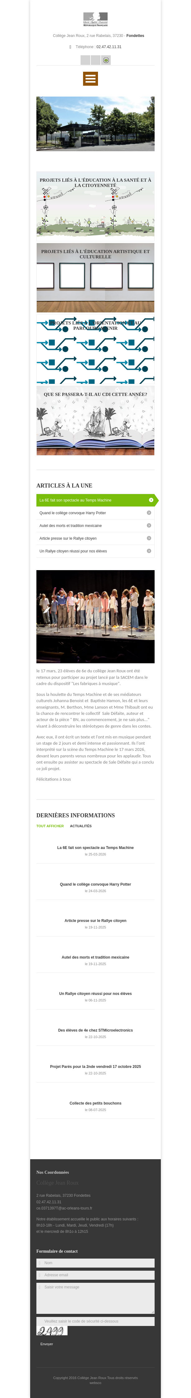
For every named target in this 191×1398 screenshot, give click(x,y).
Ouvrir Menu (90, 79)
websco (95, 1383)
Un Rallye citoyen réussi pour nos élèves (73, 551)
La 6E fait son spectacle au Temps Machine (75, 500)
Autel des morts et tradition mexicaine (71, 526)
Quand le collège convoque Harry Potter (73, 513)
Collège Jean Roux (92, 1378)
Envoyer (46, 1344)
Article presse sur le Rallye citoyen (68, 538)
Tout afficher (50, 826)
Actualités (81, 826)
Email (85, 60)
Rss (95, 60)
